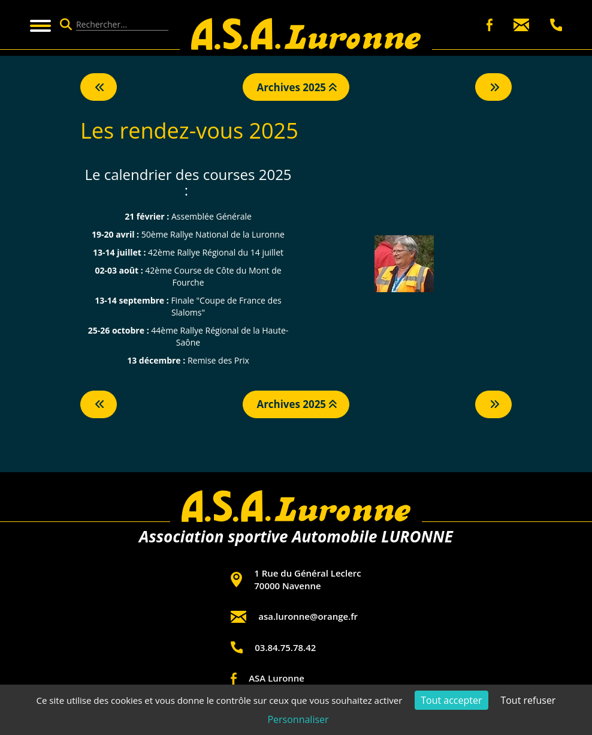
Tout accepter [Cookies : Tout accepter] (451, 700)
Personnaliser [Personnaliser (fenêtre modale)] (297, 719)
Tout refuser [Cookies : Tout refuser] (527, 700)
